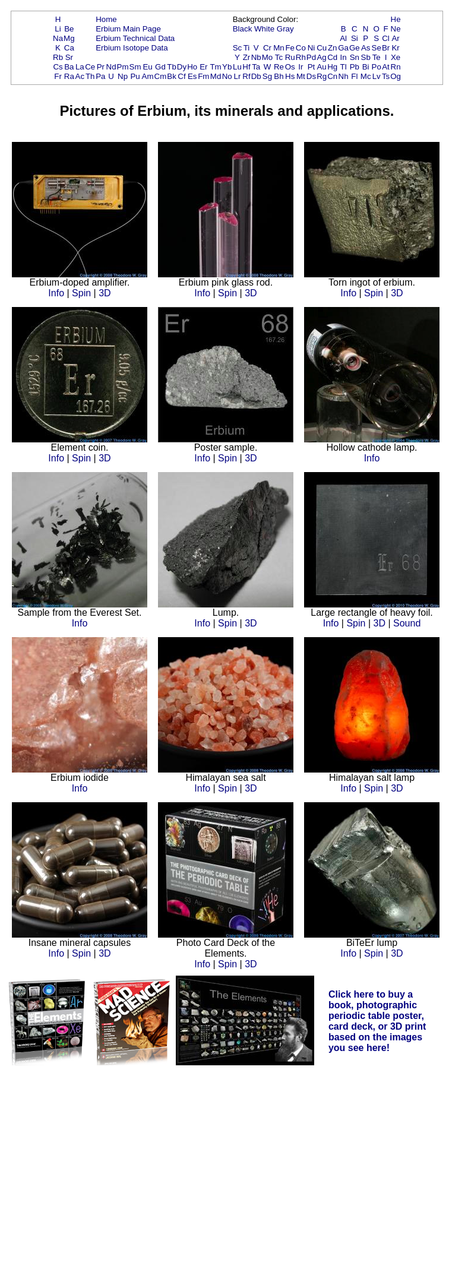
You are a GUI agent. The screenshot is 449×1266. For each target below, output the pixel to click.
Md (216, 76)
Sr (69, 57)
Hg (332, 66)
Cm (160, 76)
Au (321, 66)
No (227, 76)
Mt (300, 76)
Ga (343, 47)
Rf (246, 76)
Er (203, 66)
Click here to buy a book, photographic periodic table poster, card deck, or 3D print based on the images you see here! (377, 1021)
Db (256, 76)
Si (354, 38)
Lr (237, 76)
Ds (311, 76)
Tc (279, 57)
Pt (311, 66)
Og (395, 76)
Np (123, 76)
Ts (386, 76)
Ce (90, 66)
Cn (332, 76)
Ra (69, 76)
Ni (311, 47)
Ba (69, 66)
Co (301, 47)
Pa (100, 76)
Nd (111, 66)
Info (56, 293)
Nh (344, 76)
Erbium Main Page (128, 28)
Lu (237, 66)
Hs (290, 76)
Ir (300, 66)
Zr (247, 57)
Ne (396, 28)
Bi (365, 66)
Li (58, 28)
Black (242, 28)
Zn (332, 47)
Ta (256, 66)
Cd (332, 57)
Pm (123, 66)
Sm (135, 66)
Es (192, 76)
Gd (160, 66)
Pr (101, 66)
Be (69, 28)
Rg (322, 76)
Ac (80, 76)
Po (376, 66)
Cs (57, 66)
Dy (181, 66)
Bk (171, 76)
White (264, 28)
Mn (278, 47)
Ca (69, 47)
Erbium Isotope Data (132, 47)
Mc (366, 76)
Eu (147, 66)
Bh (278, 76)
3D (104, 293)
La (79, 66)
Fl (354, 76)
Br (386, 47)
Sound (406, 623)
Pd (311, 57)
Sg (267, 76)
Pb (354, 66)
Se (376, 47)
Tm (215, 66)
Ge (354, 47)
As (366, 47)
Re (279, 66)
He (396, 19)
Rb (58, 57)
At (386, 66)
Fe (290, 47)
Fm (203, 76)
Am (148, 76)
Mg (69, 38)
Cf (181, 76)
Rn (396, 66)
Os (290, 66)
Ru (290, 57)
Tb (171, 66)
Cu (322, 47)
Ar (395, 38)
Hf (246, 66)
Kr (395, 47)
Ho (192, 66)
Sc (237, 47)
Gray (285, 28)
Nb (256, 57)
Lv (376, 76)
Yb (227, 66)
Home (106, 19)
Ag (321, 57)
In (343, 57)
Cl (386, 38)
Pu (135, 76)
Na (58, 38)
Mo (267, 57)
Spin (81, 293)
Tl (343, 66)
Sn (354, 57)
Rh (301, 57)
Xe (395, 57)
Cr (267, 47)
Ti (247, 47)
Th (90, 76)
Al (343, 38)
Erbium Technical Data (135, 38)
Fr (58, 76)
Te (376, 57)
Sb (366, 57)
